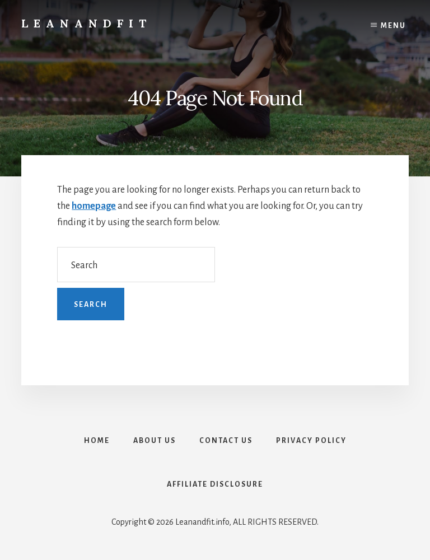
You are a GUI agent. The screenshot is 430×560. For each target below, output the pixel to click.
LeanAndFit (86, 23)
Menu (393, 26)
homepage (94, 206)
